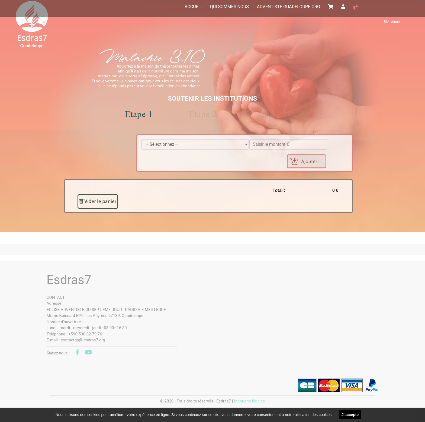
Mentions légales (249, 401)
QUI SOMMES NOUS (229, 6)
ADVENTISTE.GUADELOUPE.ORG (288, 6)
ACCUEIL (193, 6)
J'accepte (350, 415)
